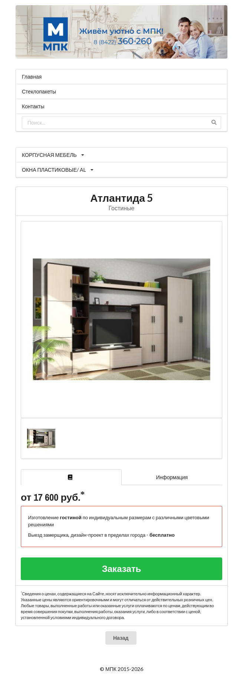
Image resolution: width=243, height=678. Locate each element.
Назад (121, 638)
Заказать (121, 568)
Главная (32, 76)
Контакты (33, 106)
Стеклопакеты (39, 91)
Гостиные (122, 207)
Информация (172, 477)
